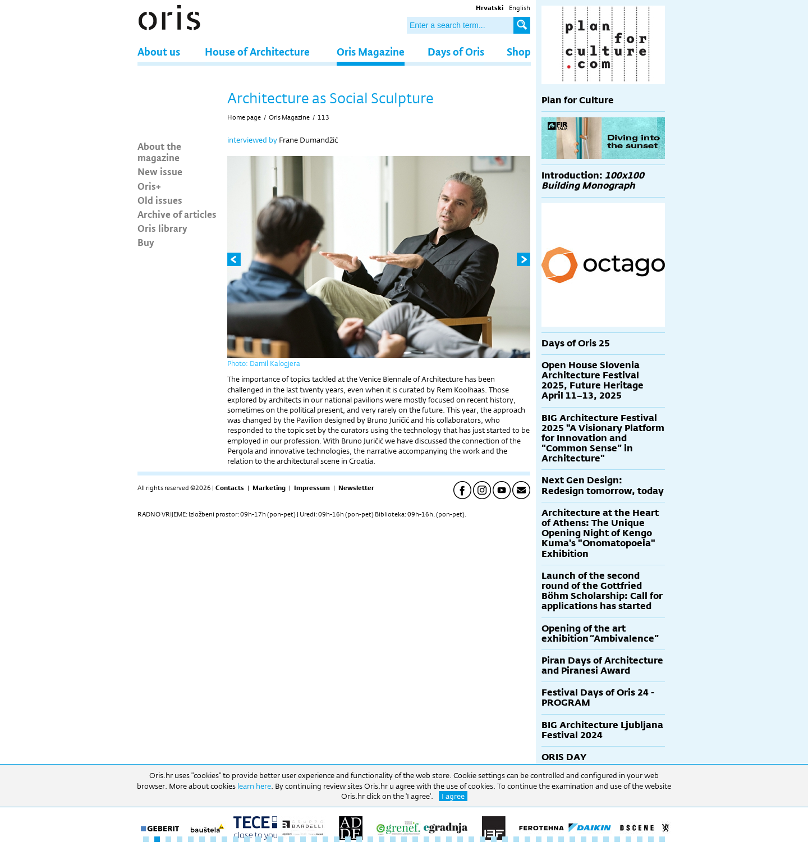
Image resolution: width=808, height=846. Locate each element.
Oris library (162, 228)
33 (505, 839)
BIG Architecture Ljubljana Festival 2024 (602, 730)
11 (258, 839)
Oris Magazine (371, 51)
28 (449, 839)
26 (426, 839)
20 (359, 839)
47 (662, 839)
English (519, 7)
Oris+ (149, 186)
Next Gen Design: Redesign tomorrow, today (602, 485)
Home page (244, 117)
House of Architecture (257, 51)
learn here (254, 786)
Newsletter (356, 487)
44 (628, 839)
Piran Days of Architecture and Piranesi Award (602, 665)
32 (494, 839)
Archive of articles (177, 214)
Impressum (312, 487)
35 (527, 839)
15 (303, 839)
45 (639, 839)
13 (280, 839)
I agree (453, 796)
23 (393, 839)
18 (336, 839)
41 (595, 839)
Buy (145, 242)
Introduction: (592, 180)
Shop (519, 51)
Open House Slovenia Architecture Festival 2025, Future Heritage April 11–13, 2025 (592, 380)
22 (381, 839)
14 (292, 839)
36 (538, 839)
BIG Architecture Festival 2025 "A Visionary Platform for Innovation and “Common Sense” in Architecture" (602, 438)
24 (404, 839)
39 (572, 839)
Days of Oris (456, 51)
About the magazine (159, 151)
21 (370, 839)
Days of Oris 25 (575, 343)
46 (651, 839)
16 (314, 839)
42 (606, 839)
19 (348, 839)
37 (550, 839)
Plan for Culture (577, 100)
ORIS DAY (563, 757)
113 (323, 117)
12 (269, 839)
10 (247, 839)
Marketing (269, 487)
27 (437, 839)
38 (561, 839)
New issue (159, 171)
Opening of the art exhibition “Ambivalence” (600, 633)
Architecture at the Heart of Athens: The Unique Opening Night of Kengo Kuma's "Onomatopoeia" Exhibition (600, 533)
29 (460, 839)
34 (516, 839)
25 (415, 839)
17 (325, 839)
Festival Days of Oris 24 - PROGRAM (597, 697)
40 (583, 839)
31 (482, 839)
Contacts (229, 487)
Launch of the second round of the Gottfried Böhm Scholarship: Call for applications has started (602, 591)
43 (617, 839)
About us (158, 51)
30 (471, 839)
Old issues (159, 200)
